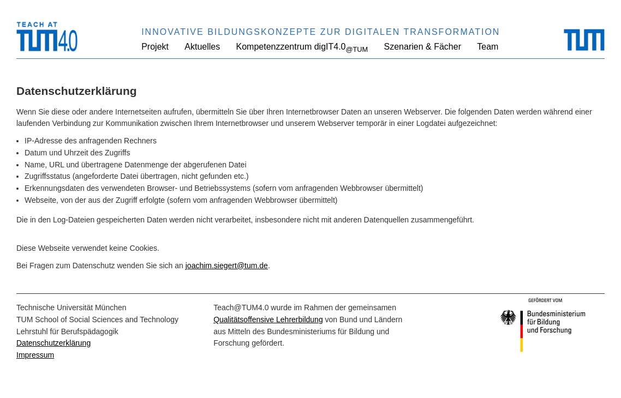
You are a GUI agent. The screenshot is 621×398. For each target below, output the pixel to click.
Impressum (35, 355)
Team (487, 46)
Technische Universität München (71, 307)
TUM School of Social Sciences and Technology (97, 319)
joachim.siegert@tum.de (227, 265)
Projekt (155, 46)
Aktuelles (202, 46)
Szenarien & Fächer (422, 46)
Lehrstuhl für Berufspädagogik (67, 331)
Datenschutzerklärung (53, 343)
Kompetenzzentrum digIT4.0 (302, 47)
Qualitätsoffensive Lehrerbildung (268, 319)
